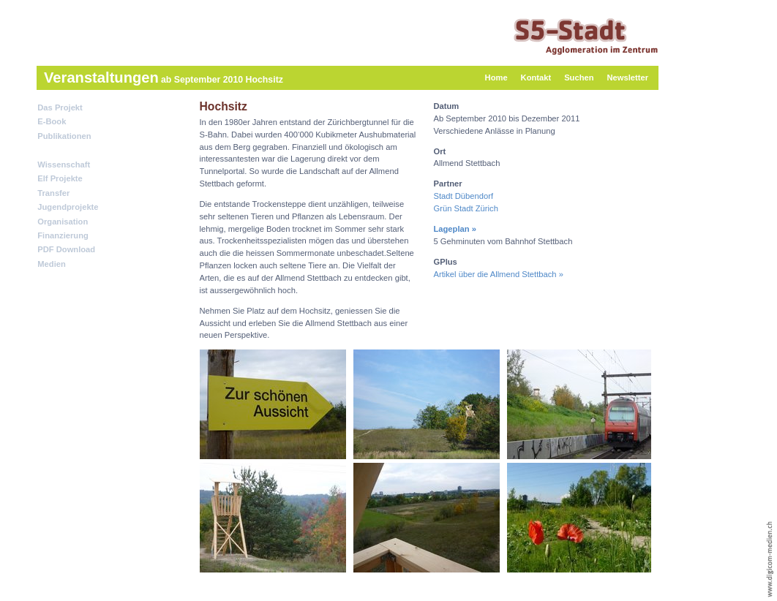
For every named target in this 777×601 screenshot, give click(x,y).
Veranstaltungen (69, 149)
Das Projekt (60, 107)
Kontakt (536, 77)
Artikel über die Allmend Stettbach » (498, 274)
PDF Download (66, 249)
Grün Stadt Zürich (465, 208)
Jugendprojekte (67, 207)
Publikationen (64, 136)
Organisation (62, 221)
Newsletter (627, 77)
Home (496, 77)
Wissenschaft (63, 164)
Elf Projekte (60, 178)
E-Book (51, 121)
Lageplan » (454, 228)
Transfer (53, 193)
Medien (51, 264)
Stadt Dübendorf (463, 196)
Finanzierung (63, 235)
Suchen (578, 77)
